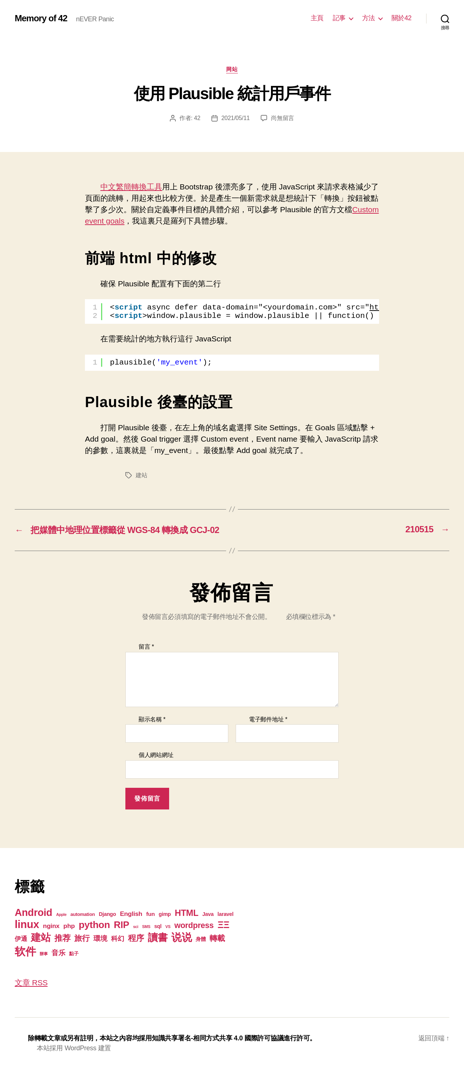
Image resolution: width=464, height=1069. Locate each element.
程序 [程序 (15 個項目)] (136, 938)
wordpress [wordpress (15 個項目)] (194, 925)
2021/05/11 (235, 118)
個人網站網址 (156, 755)
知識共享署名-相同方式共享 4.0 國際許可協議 (218, 1038)
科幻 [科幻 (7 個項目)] (117, 938)
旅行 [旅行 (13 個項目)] (81, 938)
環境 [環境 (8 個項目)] (100, 938)
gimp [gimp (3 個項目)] (164, 914)
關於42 (401, 18)
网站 (232, 69)
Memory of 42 (41, 18)
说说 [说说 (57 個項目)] (181, 937)
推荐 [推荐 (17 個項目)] (62, 938)
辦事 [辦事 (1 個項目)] (43, 954)
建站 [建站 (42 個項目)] (40, 937)
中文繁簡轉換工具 (131, 186)
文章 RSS (31, 982)
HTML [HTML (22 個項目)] (186, 913)
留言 (146, 647)
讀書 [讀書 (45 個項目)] (157, 937)
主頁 (317, 18)
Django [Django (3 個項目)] (107, 914)
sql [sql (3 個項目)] (157, 926)
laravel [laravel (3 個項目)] (225, 914)
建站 (141, 475)
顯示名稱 (152, 719)
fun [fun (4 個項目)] (150, 914)
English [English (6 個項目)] (131, 913)
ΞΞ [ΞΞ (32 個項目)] (223, 925)
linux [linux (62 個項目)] (27, 924)
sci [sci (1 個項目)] (135, 926)
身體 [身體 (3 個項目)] (201, 939)
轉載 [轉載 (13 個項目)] (217, 938)
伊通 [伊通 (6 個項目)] (21, 938)
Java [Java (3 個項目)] (208, 914)
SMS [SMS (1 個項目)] (146, 926)
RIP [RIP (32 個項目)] (121, 925)
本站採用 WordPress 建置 (74, 1048)
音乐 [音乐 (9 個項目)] (58, 953)
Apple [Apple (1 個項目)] (61, 914)
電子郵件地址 (268, 719)
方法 (368, 18)
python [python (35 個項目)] (94, 924)
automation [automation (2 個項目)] (83, 914)
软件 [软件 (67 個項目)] (25, 951)
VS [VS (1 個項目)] (168, 926)
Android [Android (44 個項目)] (33, 912)
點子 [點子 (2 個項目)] (73, 953)
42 (197, 118)
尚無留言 (282, 118)
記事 (339, 18)
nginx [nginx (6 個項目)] (51, 926)
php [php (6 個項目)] (69, 926)
